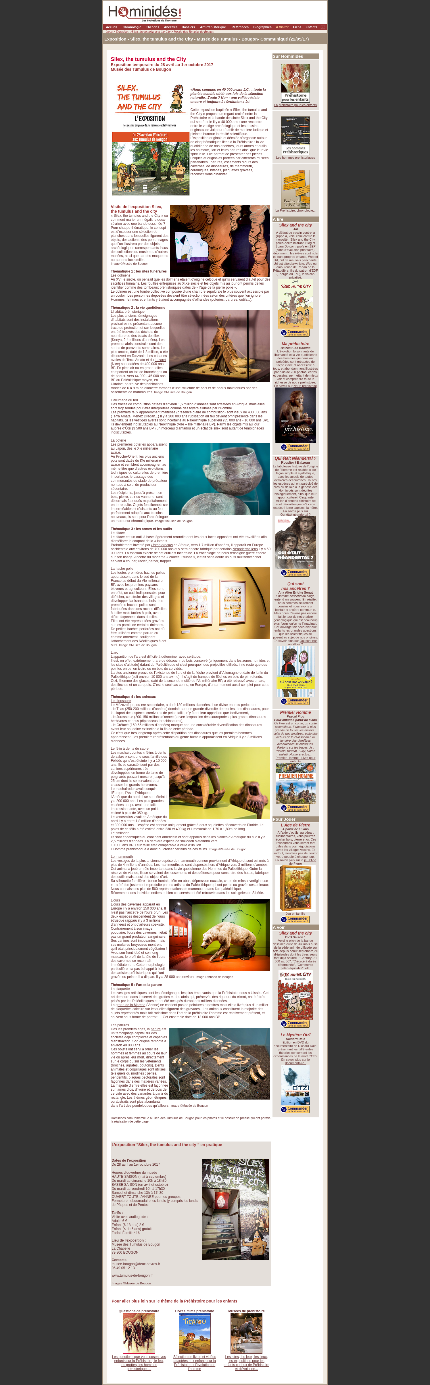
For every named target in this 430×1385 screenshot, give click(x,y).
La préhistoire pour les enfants (295, 105)
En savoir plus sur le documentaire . (295, 1061)
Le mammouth (122, 857)
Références (240, 27)
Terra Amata (121, 416)
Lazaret (160, 360)
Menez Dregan (144, 416)
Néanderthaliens (245, 549)
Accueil (111, 27)
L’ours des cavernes (126, 904)
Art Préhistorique (213, 27)
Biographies (262, 27)
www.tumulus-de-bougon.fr (132, 1275)
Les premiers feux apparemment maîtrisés (143, 412)
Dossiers (188, 27)
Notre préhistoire (305, 386)
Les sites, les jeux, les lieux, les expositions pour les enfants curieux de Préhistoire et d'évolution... (246, 1363)
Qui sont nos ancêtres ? (302, 642)
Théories (152, 27)
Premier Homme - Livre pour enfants (296, 759)
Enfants (311, 27)
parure (156, 1029)
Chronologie (132, 27)
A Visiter (282, 27)
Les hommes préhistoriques (295, 157)
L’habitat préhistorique (128, 312)
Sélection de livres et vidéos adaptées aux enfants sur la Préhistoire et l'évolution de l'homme (194, 1363)
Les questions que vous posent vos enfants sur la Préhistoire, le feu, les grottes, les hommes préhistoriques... (139, 1363)
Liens (297, 27)
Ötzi (128, 428)
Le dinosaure (121, 701)
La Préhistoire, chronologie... (295, 210)
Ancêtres (170, 27)
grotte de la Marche (130, 1005)
